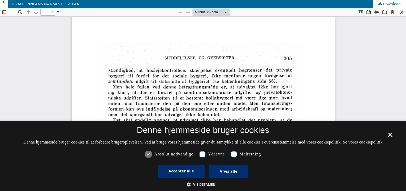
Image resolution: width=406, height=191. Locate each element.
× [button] (390, 136)
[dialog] (203, 156)
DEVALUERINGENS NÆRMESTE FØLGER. (45, 3)
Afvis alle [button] (228, 171)
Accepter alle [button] (181, 170)
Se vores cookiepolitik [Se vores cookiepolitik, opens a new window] (363, 142)
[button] (203, 184)
